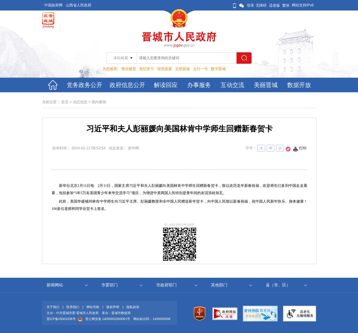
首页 (64, 102)
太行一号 (200, 69)
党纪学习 (146, 69)
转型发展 (164, 69)
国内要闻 (99, 102)
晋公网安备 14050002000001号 (107, 319)
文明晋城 (182, 69)
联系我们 (72, 307)
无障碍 (261, 5)
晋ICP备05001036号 (61, 319)
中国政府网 (53, 5)
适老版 (274, 5)
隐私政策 (132, 307)
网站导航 (93, 307)
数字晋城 (218, 69)
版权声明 (112, 307)
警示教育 (128, 69)
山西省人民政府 (78, 5)
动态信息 (80, 102)
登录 (250, 5)
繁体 (286, 5)
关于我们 (53, 307)
